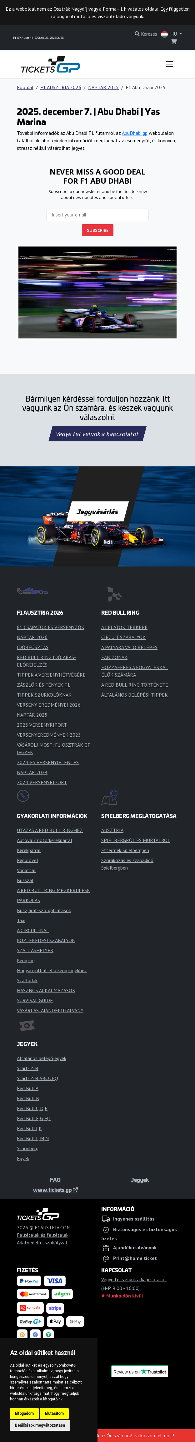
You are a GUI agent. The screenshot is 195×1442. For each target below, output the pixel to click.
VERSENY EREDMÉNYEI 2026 (49, 705)
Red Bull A (27, 1088)
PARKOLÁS (28, 900)
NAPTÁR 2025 (103, 87)
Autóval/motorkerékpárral (44, 840)
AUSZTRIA (112, 830)
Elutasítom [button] (54, 1413)
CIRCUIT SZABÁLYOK (123, 637)
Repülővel (27, 860)
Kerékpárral (29, 850)
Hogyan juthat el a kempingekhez (52, 970)
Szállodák (27, 980)
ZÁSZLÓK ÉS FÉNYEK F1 (43, 685)
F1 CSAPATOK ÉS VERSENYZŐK (50, 627)
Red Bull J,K (29, 1128)
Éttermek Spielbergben (125, 850)
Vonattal (26, 870)
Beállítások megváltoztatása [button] (40, 1425)
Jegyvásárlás (97, 511)
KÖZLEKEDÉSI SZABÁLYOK (46, 940)
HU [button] (169, 34)
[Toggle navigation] (169, 64)
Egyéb (23, 1158)
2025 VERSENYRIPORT (42, 725)
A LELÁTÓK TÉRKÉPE (124, 627)
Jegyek (140, 1179)
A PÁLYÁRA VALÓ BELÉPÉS (129, 647)
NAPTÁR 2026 (32, 637)
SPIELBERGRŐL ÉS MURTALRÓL (135, 840)
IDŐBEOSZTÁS (32, 647)
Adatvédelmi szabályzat (42, 1242)
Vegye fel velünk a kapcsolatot (97, 434)
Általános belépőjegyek (41, 1058)
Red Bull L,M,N (33, 1138)
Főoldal (25, 87)
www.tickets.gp (55, 1189)
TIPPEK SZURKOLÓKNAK (44, 695)
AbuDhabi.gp (135, 133)
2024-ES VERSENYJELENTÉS (48, 762)
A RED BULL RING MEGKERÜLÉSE (53, 890)
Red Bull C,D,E (32, 1108)
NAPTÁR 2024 (32, 772)
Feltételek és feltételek (42, 1235)
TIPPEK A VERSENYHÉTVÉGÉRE (51, 675)
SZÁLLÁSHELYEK (35, 950)
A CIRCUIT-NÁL (33, 930)
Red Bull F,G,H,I (34, 1118)
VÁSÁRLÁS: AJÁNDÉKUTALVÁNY (50, 1010)
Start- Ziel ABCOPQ (37, 1078)
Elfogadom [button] (24, 1413)
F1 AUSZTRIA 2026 (60, 87)
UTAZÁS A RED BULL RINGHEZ (50, 830)
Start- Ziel (27, 1068)
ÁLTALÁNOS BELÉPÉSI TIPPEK (134, 695)
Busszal (25, 880)
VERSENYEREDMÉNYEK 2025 (49, 735)
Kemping (26, 960)
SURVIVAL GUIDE (35, 1000)
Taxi (21, 920)
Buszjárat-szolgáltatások (44, 910)
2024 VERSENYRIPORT (42, 782)
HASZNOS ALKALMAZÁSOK (46, 990)
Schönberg (27, 1148)
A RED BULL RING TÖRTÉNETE (134, 685)
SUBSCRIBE (97, 230)
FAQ (55, 1179)
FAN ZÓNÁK (114, 657)
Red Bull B (28, 1098)
